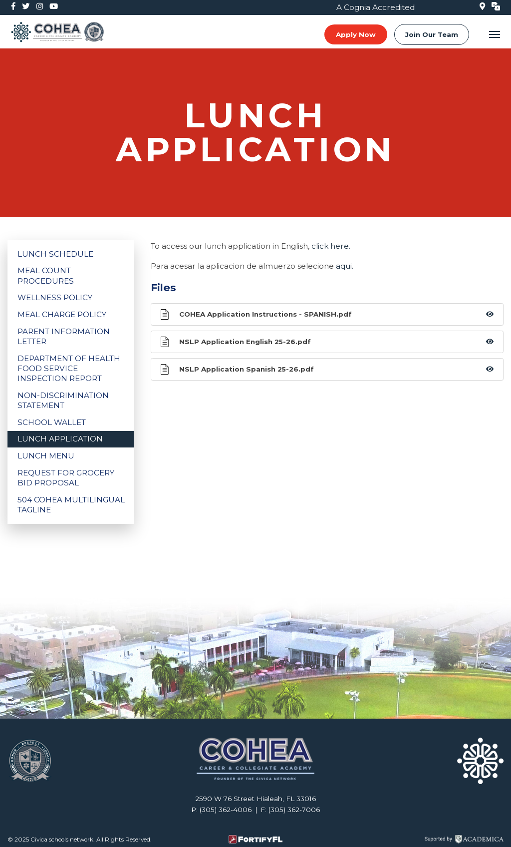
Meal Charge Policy (61, 314)
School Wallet (51, 422)
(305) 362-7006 (294, 810)
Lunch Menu (45, 455)
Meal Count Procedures (45, 275)
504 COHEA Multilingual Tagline (71, 504)
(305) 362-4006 (226, 810)
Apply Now (356, 34)
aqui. (344, 266)
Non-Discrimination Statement (63, 400)
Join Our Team (431, 34)
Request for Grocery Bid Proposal (65, 477)
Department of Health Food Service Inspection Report (68, 368)
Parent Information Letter (63, 336)
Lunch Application (60, 438)
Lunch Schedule (55, 254)
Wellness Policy (54, 297)
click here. (330, 246)
